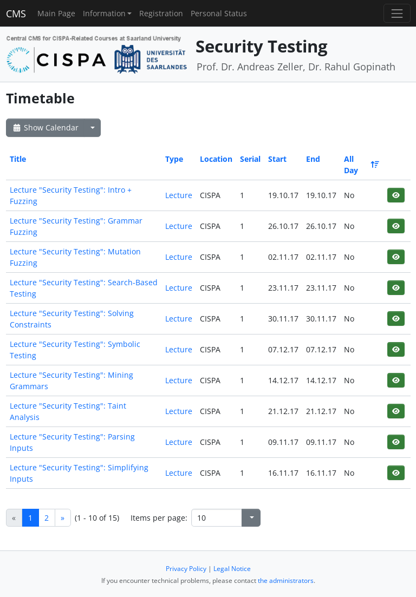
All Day (361, 164)
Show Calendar (45, 127)
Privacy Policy (186, 568)
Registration (161, 13)
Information (104, 13)
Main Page (56, 13)
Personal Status (219, 13)
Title (18, 159)
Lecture (178, 195)
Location (216, 159)
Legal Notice (232, 568)
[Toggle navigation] (397, 13)
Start (277, 159)
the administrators (286, 580)
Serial (250, 159)
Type (174, 159)
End (313, 159)
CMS (16, 13)
